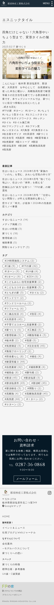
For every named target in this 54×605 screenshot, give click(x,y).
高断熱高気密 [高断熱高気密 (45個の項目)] (37, 393)
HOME (6, 516)
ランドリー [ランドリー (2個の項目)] (15, 297)
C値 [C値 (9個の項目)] (10, 266)
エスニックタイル (37, 114)
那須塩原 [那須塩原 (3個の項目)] (32, 377)
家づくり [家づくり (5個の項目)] (13, 329)
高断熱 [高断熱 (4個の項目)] (12, 393)
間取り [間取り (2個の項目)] (35, 388)
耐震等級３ (42, 137)
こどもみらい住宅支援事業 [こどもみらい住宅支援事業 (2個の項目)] (23, 281)
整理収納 (7, 238)
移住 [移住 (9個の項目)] (36, 356)
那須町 (23, 145)
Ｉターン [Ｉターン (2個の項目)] (35, 399)
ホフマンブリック (14, 126)
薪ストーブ (23, 141)
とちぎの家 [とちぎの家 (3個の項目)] (15, 292)
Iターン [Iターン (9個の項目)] (12, 271)
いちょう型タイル (14, 114)
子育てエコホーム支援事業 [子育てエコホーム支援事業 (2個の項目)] (23, 324)
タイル (7, 122)
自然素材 (9, 141)
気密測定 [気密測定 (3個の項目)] (13, 345)
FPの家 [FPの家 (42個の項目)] (30, 266)
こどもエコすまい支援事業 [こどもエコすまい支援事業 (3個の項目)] (23, 287)
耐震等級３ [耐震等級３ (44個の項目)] (15, 361)
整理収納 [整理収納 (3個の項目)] (13, 335)
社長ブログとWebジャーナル (19, 532)
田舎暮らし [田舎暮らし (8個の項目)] (15, 356)
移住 (30, 137)
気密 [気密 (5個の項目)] (31, 340)
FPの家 (8, 110)
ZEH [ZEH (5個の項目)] (33, 276)
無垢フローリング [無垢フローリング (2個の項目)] (18, 351)
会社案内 (7, 543)
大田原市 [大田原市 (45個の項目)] (14, 319)
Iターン (19, 110)
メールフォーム (27, 479)
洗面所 (21, 137)
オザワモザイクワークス (18, 118)
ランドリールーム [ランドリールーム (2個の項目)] (18, 303)
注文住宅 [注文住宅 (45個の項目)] (37, 345)
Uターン (31, 110)
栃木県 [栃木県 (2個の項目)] (12, 340)
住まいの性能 (10, 228)
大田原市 (30, 134)
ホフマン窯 (33, 126)
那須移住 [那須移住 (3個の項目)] (13, 388)
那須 (35, 141)
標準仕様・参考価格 (13, 569)
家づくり (21, 46)
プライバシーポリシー (12, 595)
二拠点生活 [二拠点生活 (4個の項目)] (15, 314)
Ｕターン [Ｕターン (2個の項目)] (13, 404)
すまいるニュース (12, 219)
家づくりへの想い (12, 553)
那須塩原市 (10, 145)
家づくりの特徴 (11, 564)
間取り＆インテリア (13, 247)
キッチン (40, 118)
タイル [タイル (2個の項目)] (38, 292)
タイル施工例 (22, 122)
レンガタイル (11, 130)
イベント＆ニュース (13, 527)
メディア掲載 (10, 224)
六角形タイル (40, 130)
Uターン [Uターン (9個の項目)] (13, 276)
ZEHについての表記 (13, 591)
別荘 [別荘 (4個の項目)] (36, 314)
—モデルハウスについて (16, 548)
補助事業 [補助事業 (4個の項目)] (38, 367)
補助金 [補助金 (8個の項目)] (12, 372)
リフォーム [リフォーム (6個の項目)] (15, 308)
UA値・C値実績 (11, 573)
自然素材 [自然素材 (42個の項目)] (14, 367)
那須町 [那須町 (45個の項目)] (40, 383)
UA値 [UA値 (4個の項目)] (33, 271)
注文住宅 (9, 137)
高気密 (7, 149)
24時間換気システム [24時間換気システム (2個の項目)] (20, 260)
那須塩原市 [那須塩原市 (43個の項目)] (15, 383)
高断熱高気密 (38, 145)
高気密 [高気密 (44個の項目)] (13, 399)
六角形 (26, 130)
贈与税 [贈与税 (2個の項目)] (33, 372)
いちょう (44, 110)
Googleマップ (13, 506)
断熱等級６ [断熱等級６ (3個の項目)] (37, 335)
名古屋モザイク (12, 134)
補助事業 (7, 242)
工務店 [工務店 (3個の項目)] (35, 329)
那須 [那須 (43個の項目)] (11, 377)
